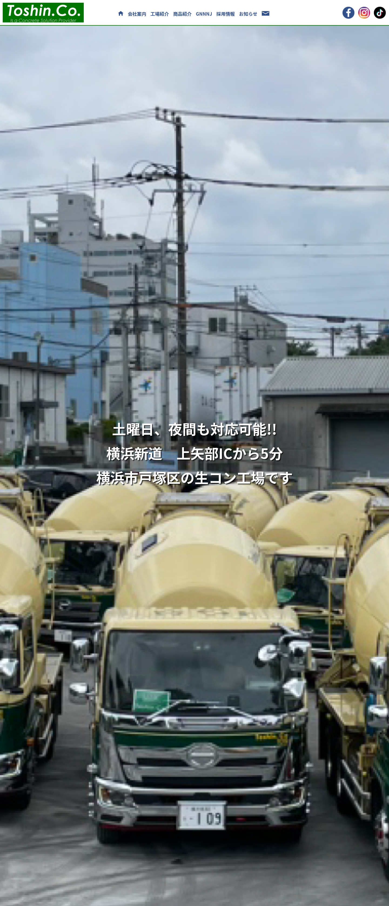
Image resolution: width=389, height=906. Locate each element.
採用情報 (225, 13)
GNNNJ (204, 13)
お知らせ (248, 13)
